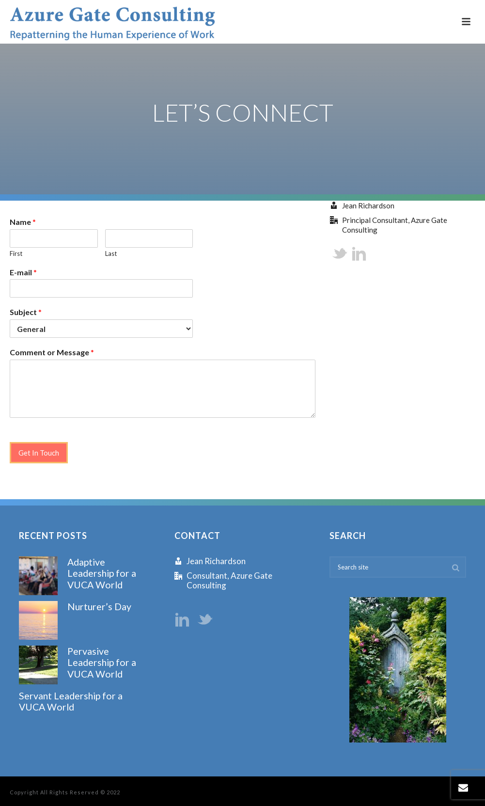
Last (111, 253)
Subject (26, 311)
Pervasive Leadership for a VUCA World (101, 663)
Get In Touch (38, 452)
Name (23, 221)
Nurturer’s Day (99, 606)
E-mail (23, 272)
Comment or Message (52, 352)
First (16, 253)
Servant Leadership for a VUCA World (71, 701)
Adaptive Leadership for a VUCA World (101, 573)
